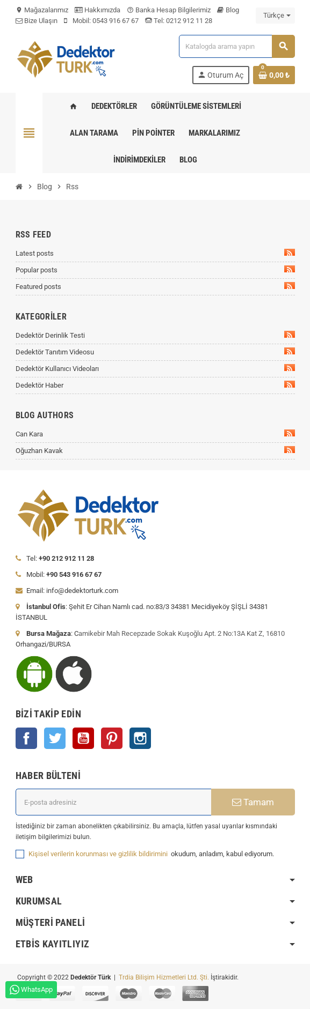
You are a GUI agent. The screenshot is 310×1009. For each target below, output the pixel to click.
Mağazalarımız (42, 10)
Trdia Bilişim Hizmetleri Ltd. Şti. (165, 977)
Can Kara (155, 433)
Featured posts (155, 286)
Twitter (55, 738)
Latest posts (155, 253)
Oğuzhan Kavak (155, 450)
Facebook (26, 738)
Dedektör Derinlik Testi (155, 335)
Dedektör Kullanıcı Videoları (155, 368)
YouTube (83, 738)
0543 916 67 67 (115, 21)
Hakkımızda (97, 10)
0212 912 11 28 (188, 21)
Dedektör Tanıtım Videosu (155, 351)
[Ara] (236, 46)
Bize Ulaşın (36, 21)
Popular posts (155, 269)
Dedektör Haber (155, 385)
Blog (228, 10)
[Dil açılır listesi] (275, 16)
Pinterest (111, 738)
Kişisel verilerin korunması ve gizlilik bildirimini (98, 854)
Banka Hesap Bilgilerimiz (169, 10)
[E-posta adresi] (113, 802)
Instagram (140, 738)
